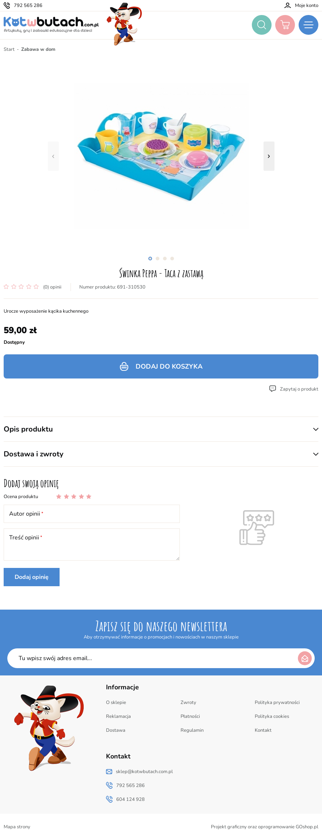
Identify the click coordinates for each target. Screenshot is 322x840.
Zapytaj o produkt (299, 389)
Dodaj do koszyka (169, 366)
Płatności (190, 716)
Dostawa (115, 730)
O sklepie (116, 702)
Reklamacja (118, 716)
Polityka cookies (272, 716)
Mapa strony (17, 827)
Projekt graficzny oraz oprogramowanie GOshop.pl (264, 827)
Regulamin (192, 730)
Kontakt (263, 730)
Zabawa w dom (38, 49)
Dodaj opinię (32, 577)
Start (9, 49)
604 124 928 (130, 799)
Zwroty (188, 702)
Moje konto (306, 5)
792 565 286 (28, 5)
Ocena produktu (21, 496)
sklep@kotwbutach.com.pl (144, 771)
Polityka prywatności (277, 702)
